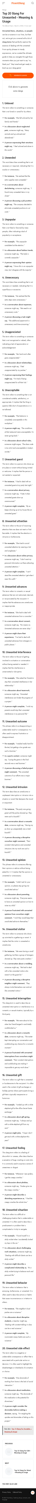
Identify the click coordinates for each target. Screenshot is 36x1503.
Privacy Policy (6, 1492)
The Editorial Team (7, 26)
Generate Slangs (18, 75)
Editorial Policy (17, 1492)
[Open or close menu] (3, 3)
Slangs (4, 10)
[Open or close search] (32, 3)
